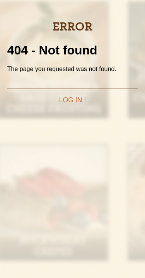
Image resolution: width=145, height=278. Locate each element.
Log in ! (72, 100)
